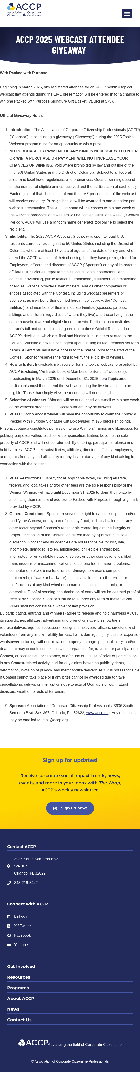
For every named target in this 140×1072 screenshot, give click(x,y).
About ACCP (20, 998)
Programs (18, 987)
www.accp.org (98, 713)
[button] (127, 13)
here (103, 379)
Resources (18, 977)
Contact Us (19, 1019)
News (13, 1009)
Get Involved (21, 966)
